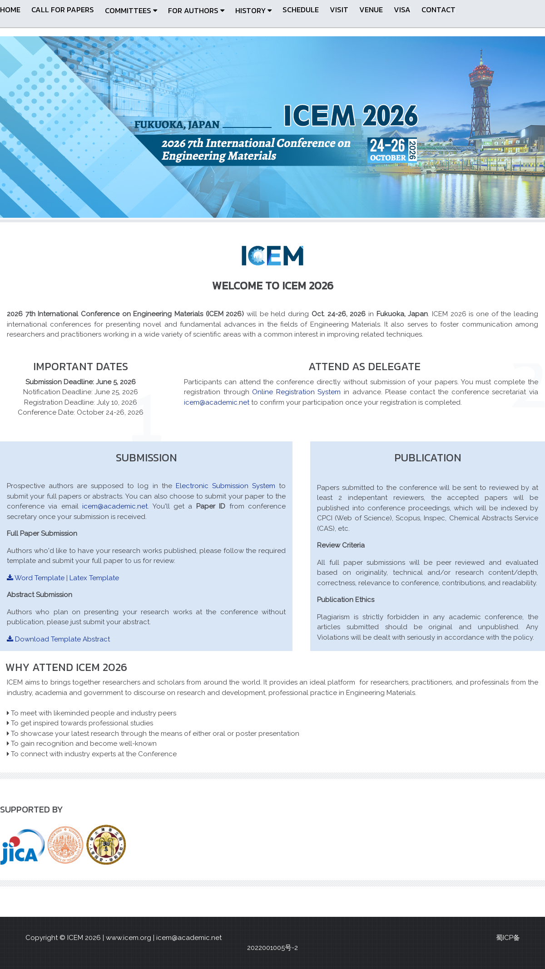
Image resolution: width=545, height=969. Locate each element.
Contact (438, 9)
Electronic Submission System (225, 486)
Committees (131, 10)
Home (10, 9)
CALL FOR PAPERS (62, 9)
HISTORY (253, 10)
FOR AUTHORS (196, 10)
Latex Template (94, 578)
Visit (339, 9)
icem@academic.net (216, 402)
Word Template (35, 578)
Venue (371, 9)
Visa (402, 9)
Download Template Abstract (58, 639)
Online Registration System (298, 392)
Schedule (300, 9)
